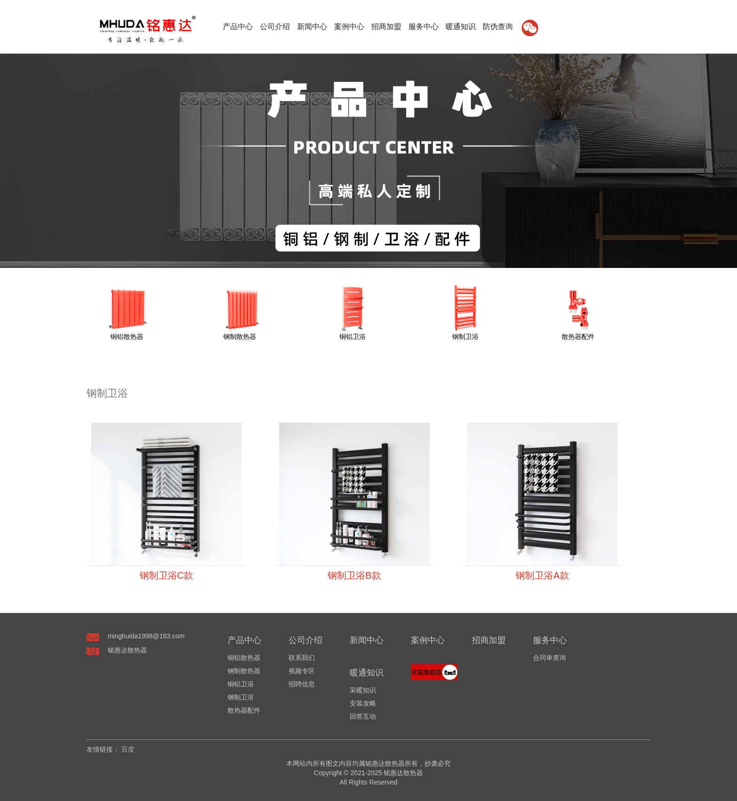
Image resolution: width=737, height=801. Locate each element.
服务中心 (423, 27)
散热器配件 (243, 710)
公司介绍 (275, 27)
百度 (127, 749)
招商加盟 (386, 27)
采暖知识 (363, 690)
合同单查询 (549, 657)
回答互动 (363, 716)
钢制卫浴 (240, 697)
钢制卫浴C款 (166, 575)
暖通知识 (461, 27)
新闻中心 (312, 27)
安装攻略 (363, 703)
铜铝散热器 (243, 657)
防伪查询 (498, 27)
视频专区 (302, 671)
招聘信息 (302, 684)
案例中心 (349, 27)
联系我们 (302, 657)
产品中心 (238, 27)
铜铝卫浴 (240, 684)
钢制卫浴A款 (542, 575)
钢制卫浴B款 (354, 575)
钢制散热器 (243, 671)
